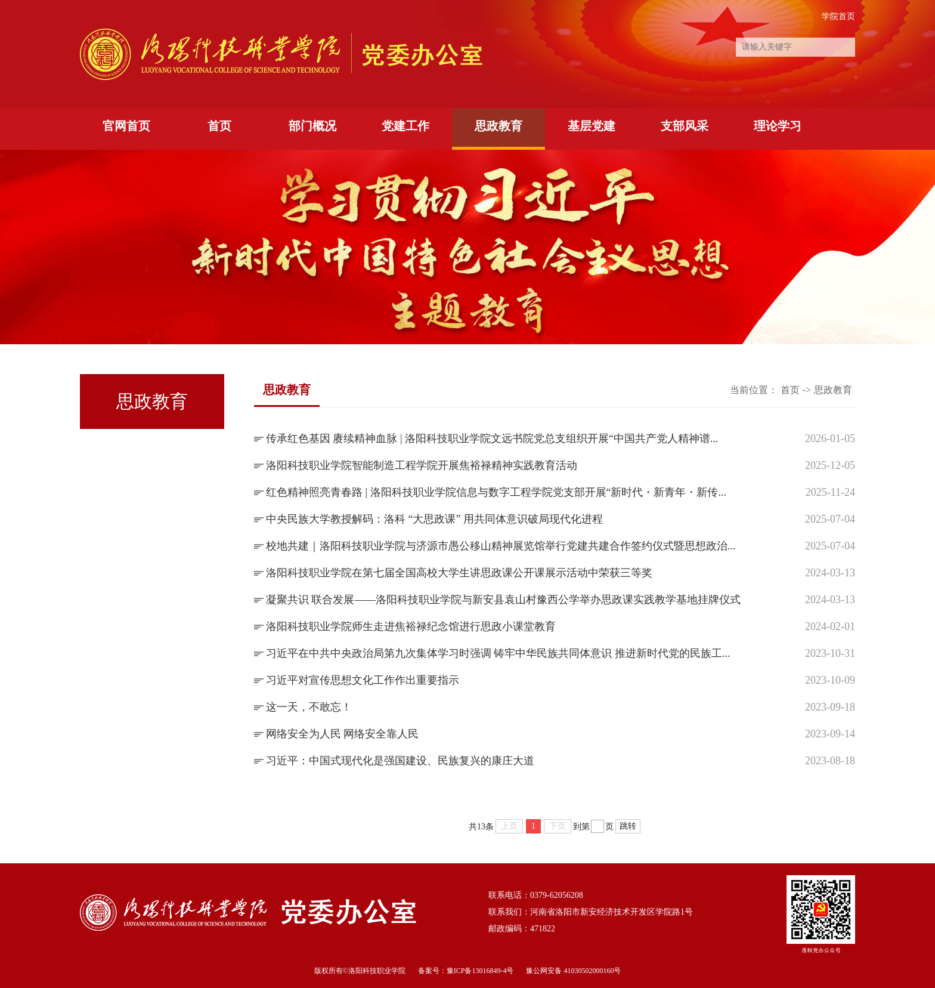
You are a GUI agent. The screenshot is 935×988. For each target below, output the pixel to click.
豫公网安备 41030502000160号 (573, 971)
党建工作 (405, 125)
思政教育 (498, 125)
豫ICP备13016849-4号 (480, 971)
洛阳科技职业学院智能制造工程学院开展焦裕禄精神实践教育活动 (421, 465)
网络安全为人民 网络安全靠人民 (342, 734)
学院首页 (838, 16)
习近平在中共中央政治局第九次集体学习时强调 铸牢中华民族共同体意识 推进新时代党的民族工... (498, 653)
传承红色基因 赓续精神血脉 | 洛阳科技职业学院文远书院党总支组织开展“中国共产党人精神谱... (492, 438)
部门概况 (312, 125)
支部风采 (684, 125)
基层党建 (591, 125)
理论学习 (777, 125)
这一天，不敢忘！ (309, 707)
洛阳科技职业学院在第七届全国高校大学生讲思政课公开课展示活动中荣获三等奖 (459, 573)
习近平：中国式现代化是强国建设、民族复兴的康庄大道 (400, 761)
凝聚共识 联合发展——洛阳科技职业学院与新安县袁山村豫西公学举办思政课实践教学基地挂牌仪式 (503, 600)
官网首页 (126, 125)
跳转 (628, 826)
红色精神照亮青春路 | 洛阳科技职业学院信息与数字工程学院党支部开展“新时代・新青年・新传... (496, 492)
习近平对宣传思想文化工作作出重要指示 (362, 680)
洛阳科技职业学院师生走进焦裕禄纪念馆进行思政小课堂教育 (411, 626)
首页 (219, 125)
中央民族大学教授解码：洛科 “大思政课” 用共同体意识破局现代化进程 (434, 519)
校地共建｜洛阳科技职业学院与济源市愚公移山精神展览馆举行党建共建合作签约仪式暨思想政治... (501, 546)
